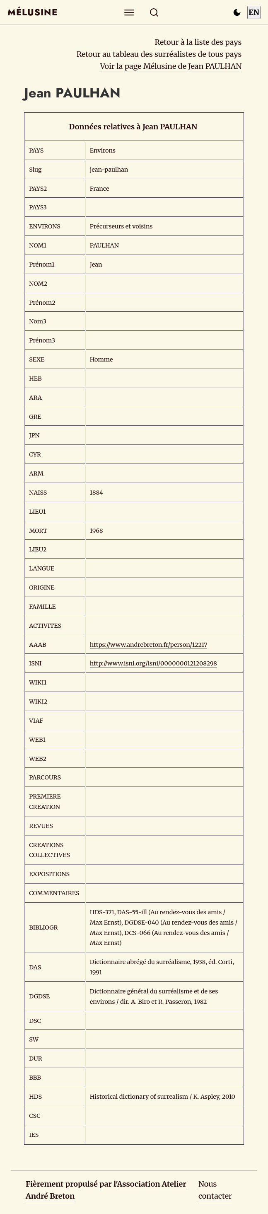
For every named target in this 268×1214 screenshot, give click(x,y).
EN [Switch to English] (254, 12)
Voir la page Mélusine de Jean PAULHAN (171, 66)
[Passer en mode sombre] (237, 12)
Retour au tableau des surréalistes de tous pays (159, 54)
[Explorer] (129, 12)
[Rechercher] (154, 12)
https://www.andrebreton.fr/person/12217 (149, 644)
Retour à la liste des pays (198, 42)
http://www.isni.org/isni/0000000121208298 (153, 663)
